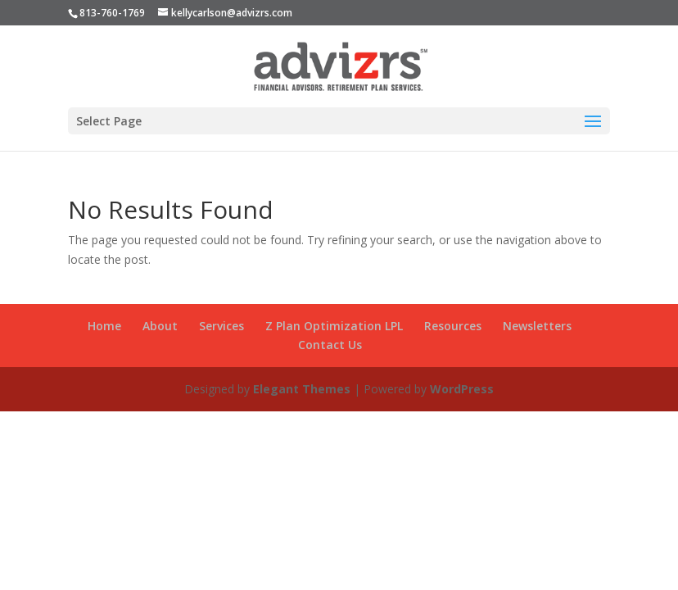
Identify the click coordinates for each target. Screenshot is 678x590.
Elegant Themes (301, 389)
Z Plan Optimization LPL (334, 326)
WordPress (462, 389)
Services (221, 326)
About (160, 326)
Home (104, 326)
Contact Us (330, 344)
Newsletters (537, 326)
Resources (452, 326)
